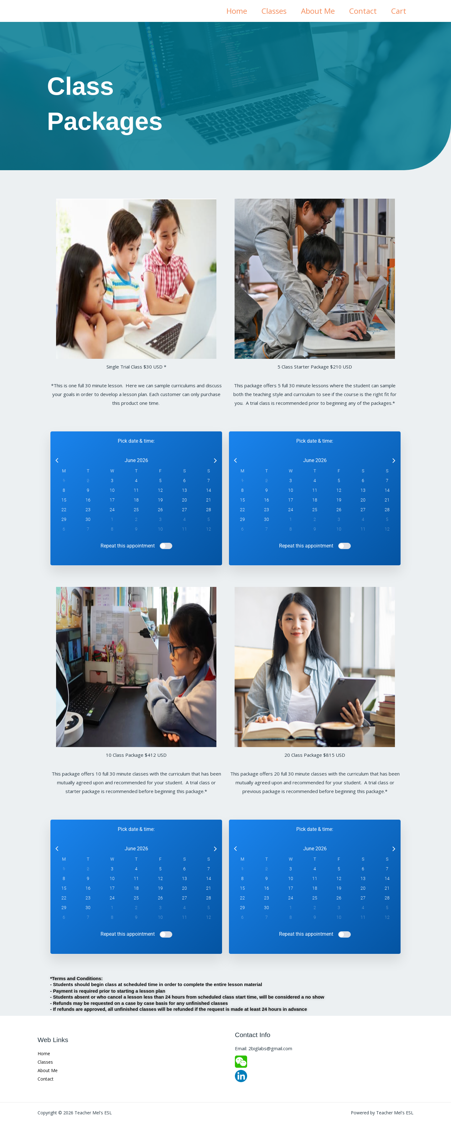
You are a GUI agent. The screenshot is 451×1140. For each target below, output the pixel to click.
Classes (271, 11)
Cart (398, 11)
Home (234, 11)
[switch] (166, 546)
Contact (362, 11)
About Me (316, 11)
